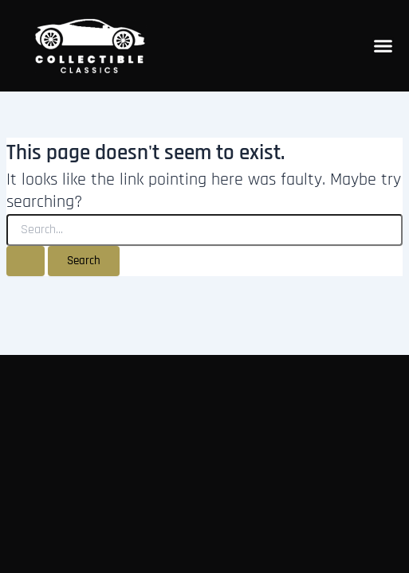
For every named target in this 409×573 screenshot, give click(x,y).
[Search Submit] (25, 261)
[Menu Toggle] (383, 46)
